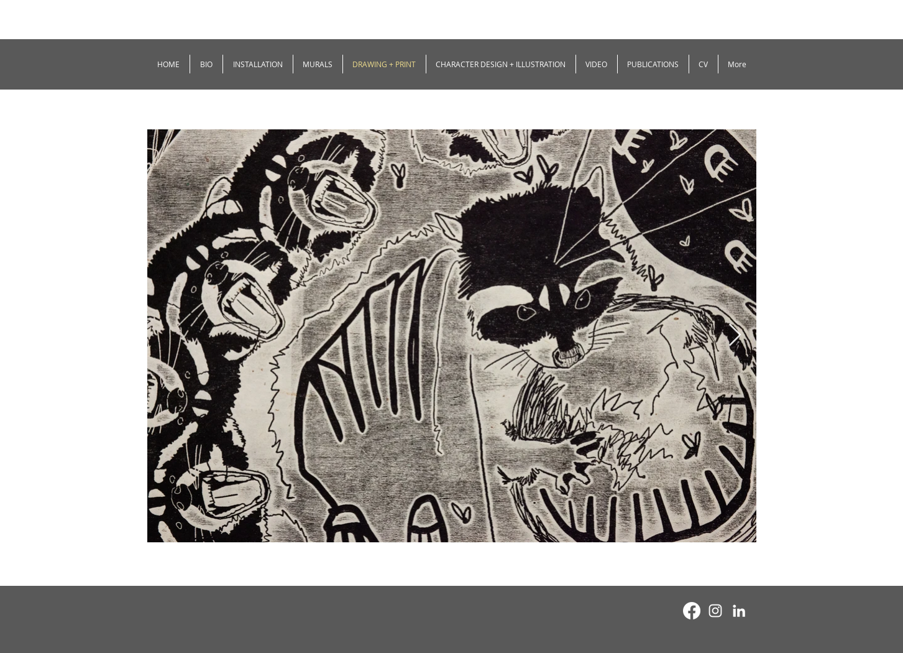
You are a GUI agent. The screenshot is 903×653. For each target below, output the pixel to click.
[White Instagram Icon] (715, 610)
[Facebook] (691, 610)
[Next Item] (735, 335)
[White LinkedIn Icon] (739, 610)
